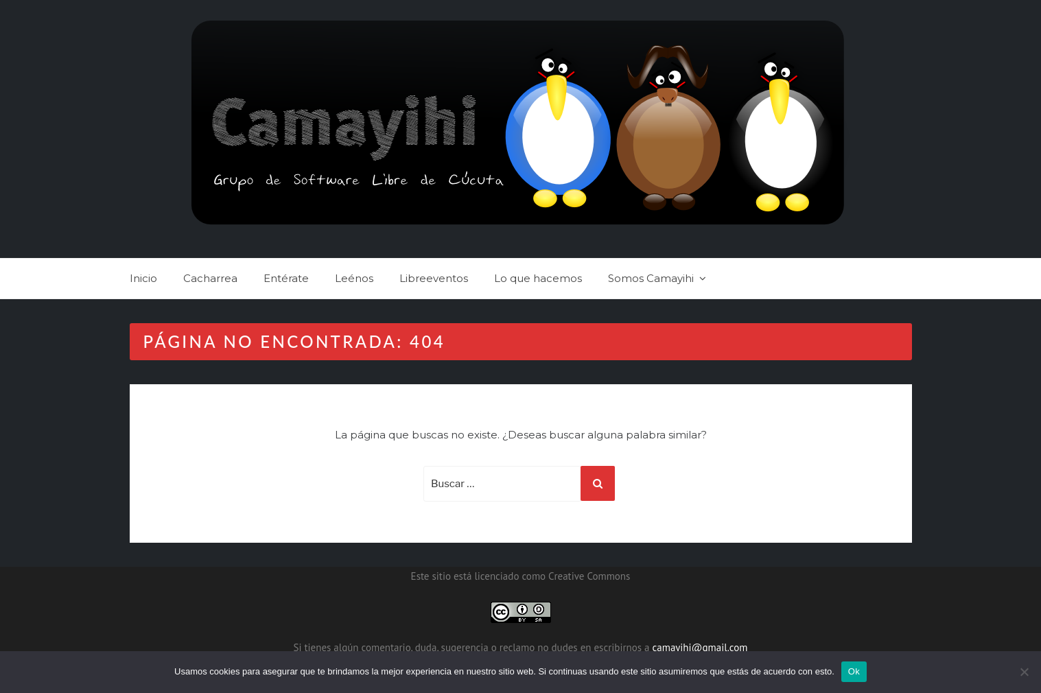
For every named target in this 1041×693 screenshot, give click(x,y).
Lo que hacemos (538, 278)
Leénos (354, 278)
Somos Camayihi (651, 278)
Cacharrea (210, 278)
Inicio (143, 278)
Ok (854, 671)
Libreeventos (433, 278)
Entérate (286, 278)
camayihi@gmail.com (700, 647)
